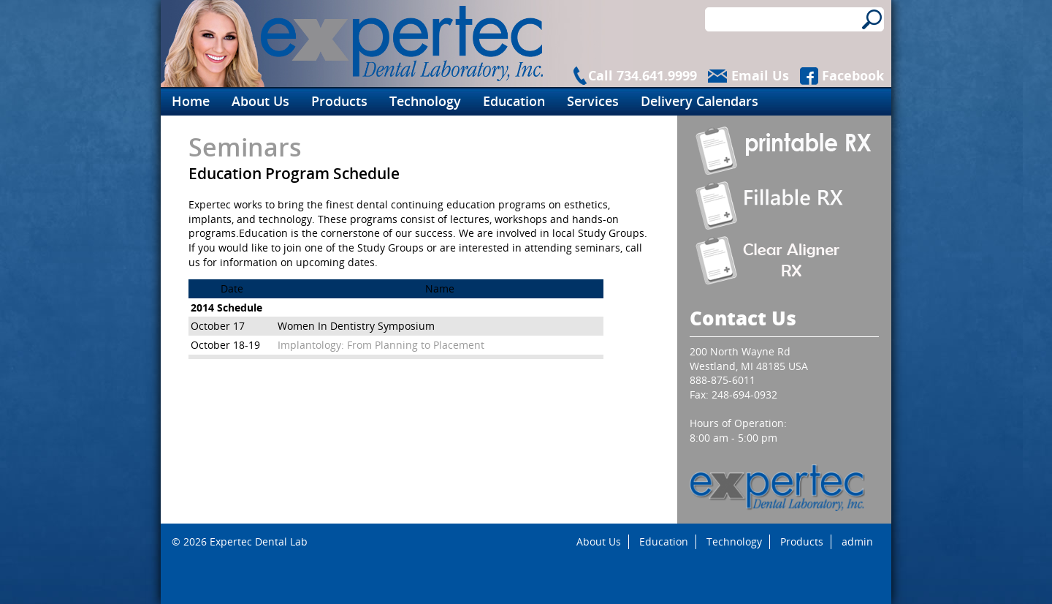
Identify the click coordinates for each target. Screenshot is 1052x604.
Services (593, 101)
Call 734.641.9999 (642, 75)
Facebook (853, 75)
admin (857, 541)
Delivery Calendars (699, 101)
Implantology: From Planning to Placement (381, 345)
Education (514, 101)
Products (339, 101)
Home (191, 101)
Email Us (760, 75)
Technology (425, 101)
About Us (260, 101)
